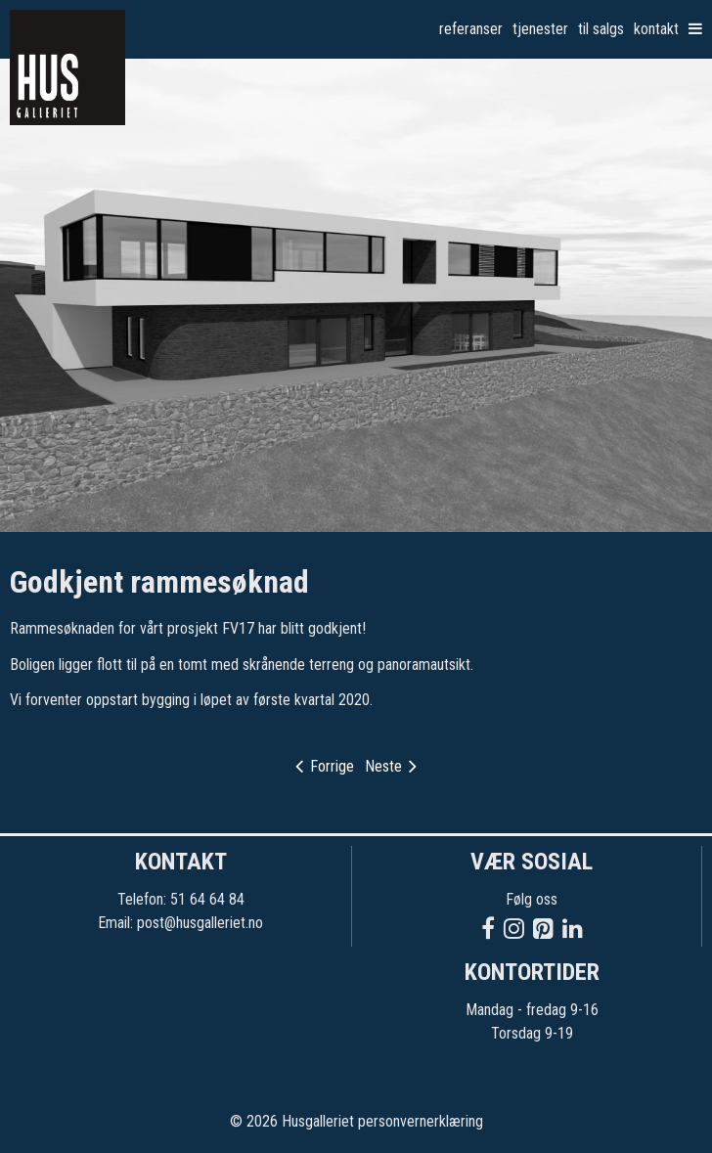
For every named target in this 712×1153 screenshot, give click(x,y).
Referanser (471, 29)
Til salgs (601, 29)
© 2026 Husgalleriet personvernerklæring (356, 1121)
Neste (391, 766)
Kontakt (656, 29)
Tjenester (540, 29)
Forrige (324, 766)
